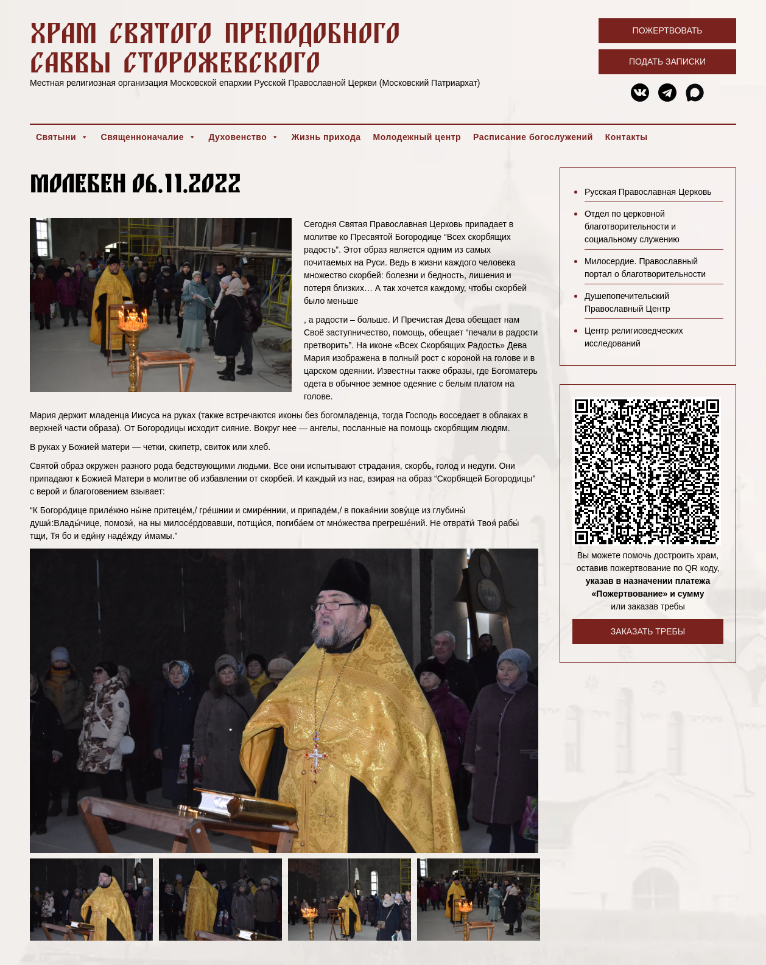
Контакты (626, 137)
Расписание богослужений (533, 137)
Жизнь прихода (326, 137)
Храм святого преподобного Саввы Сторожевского (215, 47)
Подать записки (667, 61)
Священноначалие (149, 137)
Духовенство (243, 137)
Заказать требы (648, 631)
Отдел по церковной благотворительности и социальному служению (632, 226)
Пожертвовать (668, 30)
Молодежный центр (417, 137)
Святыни (62, 137)
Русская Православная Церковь (648, 192)
